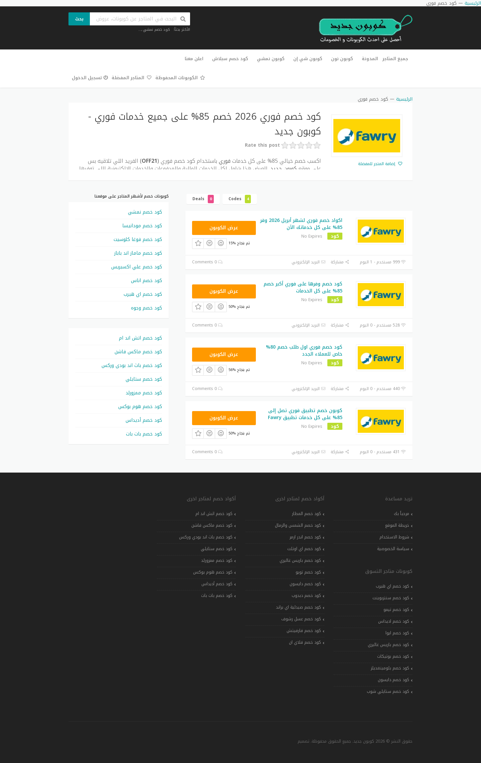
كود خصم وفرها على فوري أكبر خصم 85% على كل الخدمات (303, 287)
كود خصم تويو (308, 572)
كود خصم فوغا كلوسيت (138, 239)
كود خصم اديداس (393, 621)
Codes (239, 199)
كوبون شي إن (307, 58)
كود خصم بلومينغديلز (390, 668)
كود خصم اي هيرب (143, 294)
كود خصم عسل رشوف (301, 619)
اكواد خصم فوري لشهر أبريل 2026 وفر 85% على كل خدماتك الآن (301, 224)
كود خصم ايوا (397, 633)
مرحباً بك (401, 514)
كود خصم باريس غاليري (388, 645)
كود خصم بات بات (144, 433)
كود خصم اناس (146, 280)
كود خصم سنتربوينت (390, 598)
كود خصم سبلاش (230, 58)
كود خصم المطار (306, 514)
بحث (79, 19)
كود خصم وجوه (146, 307)
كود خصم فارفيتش (304, 631)
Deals (203, 199)
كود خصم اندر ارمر (305, 537)
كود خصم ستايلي (144, 379)
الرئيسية (404, 99)
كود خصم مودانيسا (142, 225)
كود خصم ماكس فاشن (138, 351)
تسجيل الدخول (90, 78)
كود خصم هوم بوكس (140, 406)
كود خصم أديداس (144, 420)
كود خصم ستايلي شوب (388, 691)
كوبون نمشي (271, 58)
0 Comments (207, 262)
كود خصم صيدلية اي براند (298, 607)
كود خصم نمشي (156, 29)
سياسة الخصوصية (393, 549)
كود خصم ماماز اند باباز (138, 253)
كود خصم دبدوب (306, 596)
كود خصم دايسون (393, 680)
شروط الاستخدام (394, 537)
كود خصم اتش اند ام (140, 338)
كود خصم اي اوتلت (304, 549)
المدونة (370, 58)
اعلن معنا (194, 58)
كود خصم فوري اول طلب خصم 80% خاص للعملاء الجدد (304, 351)
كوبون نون (342, 58)
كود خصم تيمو (396, 610)
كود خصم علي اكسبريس (136, 266)
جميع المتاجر (395, 58)
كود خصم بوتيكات (393, 656)
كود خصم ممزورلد (144, 392)
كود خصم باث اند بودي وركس (132, 365)
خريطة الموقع (397, 525)
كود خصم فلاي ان (305, 642)
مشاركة (340, 262)
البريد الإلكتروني (309, 262)
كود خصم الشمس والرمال (298, 525)
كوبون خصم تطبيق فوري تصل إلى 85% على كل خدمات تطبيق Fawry (305, 414)
